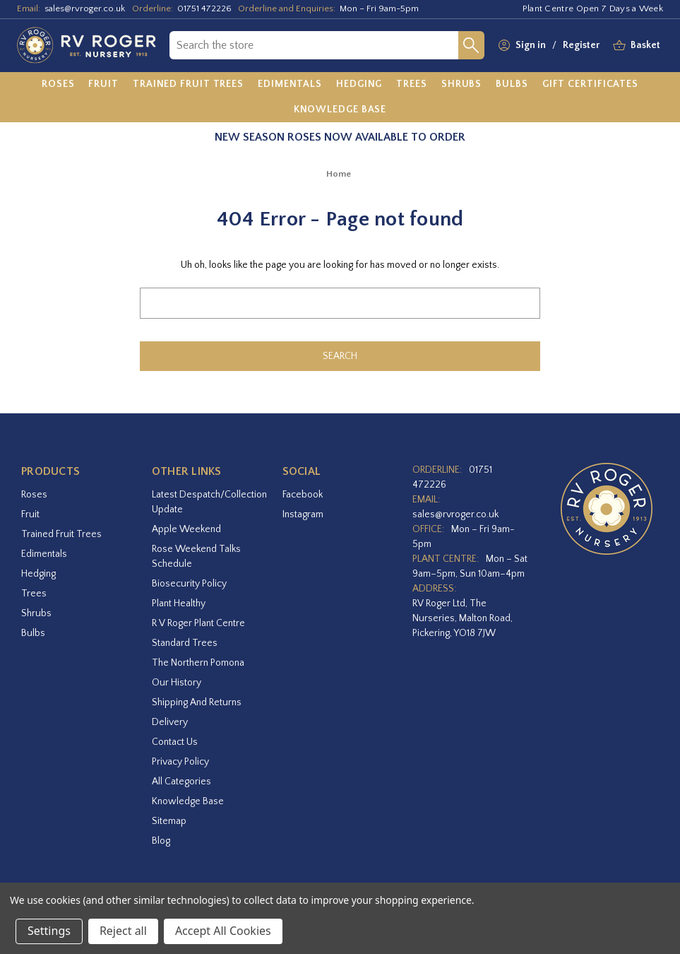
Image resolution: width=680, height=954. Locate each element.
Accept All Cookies (223, 930)
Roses (34, 494)
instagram (302, 514)
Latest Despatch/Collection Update (209, 502)
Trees (34, 593)
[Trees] (411, 85)
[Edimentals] (290, 85)
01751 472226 (204, 8)
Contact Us (175, 742)
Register (581, 45)
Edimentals (44, 554)
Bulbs (33, 633)
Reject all (123, 930)
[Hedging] (359, 85)
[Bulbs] (512, 85)
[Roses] (58, 85)
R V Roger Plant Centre (198, 623)
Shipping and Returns (196, 702)
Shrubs (36, 613)
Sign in (530, 45)
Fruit (30, 514)
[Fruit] (103, 85)
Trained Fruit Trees (61, 534)
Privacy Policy (180, 761)
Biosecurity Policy (189, 583)
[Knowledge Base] (340, 109)
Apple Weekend (186, 529)
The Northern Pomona (198, 663)
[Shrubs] (461, 85)
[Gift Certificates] (590, 85)
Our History (176, 682)
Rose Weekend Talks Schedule (196, 556)
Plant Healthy (178, 603)
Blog (161, 841)
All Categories (181, 781)
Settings (49, 930)
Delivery (170, 722)
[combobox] (313, 45)
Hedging (38, 573)
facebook (302, 494)
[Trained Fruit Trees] (188, 85)
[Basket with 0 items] (645, 45)
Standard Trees (184, 643)
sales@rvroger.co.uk (84, 8)
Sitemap (169, 821)
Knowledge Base (188, 801)
